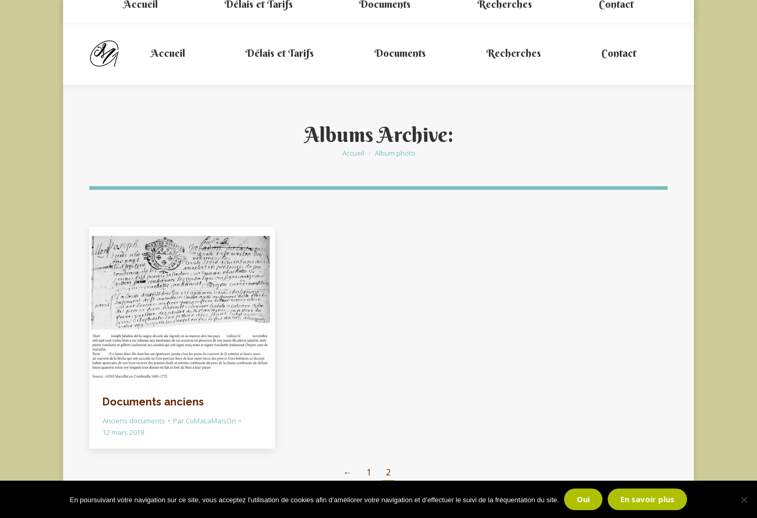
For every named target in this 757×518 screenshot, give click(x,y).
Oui (583, 499)
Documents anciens (153, 401)
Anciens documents (134, 420)
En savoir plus (647, 499)
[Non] (744, 499)
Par (204, 420)
